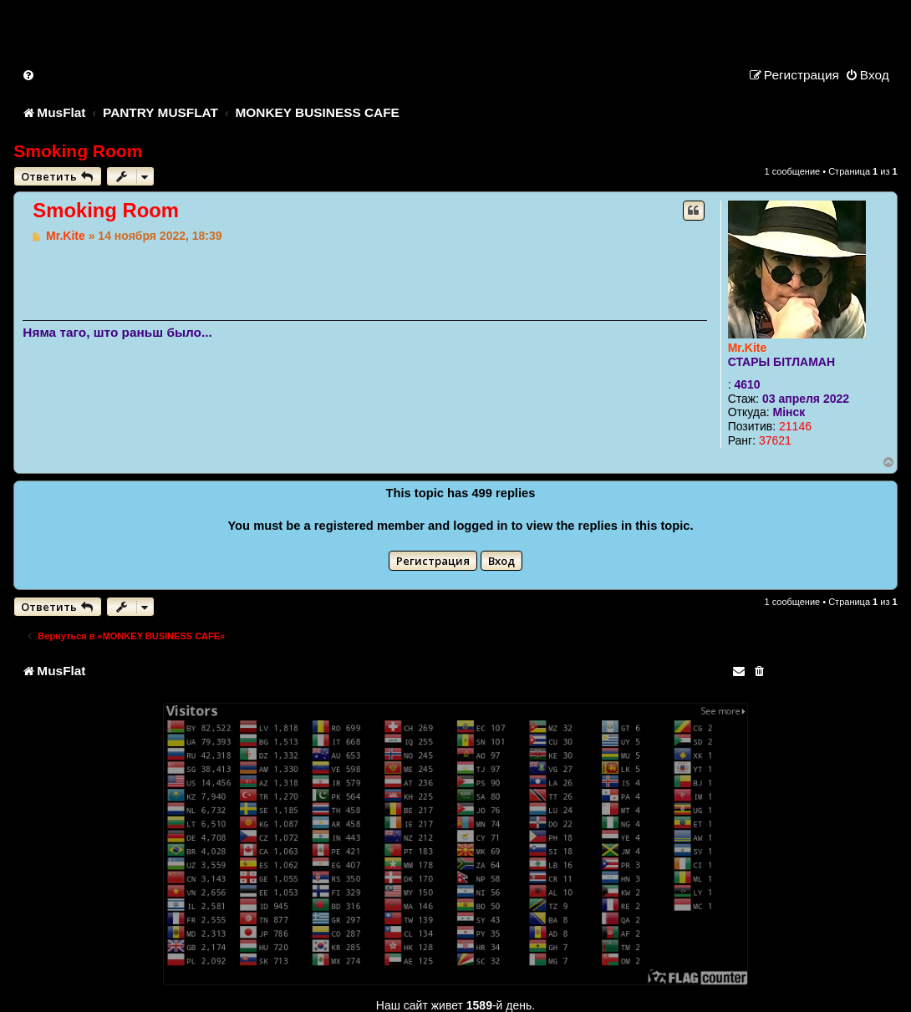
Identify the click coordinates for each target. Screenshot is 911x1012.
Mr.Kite (747, 347)
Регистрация (433, 560)
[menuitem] (29, 75)
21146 (795, 426)
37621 (775, 440)
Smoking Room (77, 150)
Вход (501, 560)
